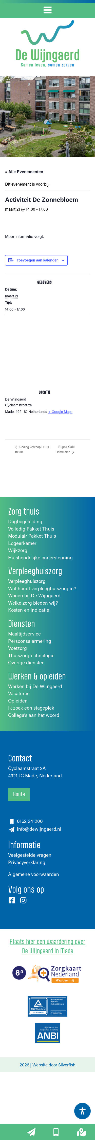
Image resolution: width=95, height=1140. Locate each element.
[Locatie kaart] (47, 351)
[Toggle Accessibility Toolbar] (82, 1111)
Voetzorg (17, 648)
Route (19, 794)
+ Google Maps (60, 411)
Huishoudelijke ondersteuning (40, 557)
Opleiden (18, 700)
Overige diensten (26, 662)
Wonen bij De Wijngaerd (34, 595)
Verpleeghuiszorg (27, 581)
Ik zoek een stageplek (31, 708)
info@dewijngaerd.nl (38, 829)
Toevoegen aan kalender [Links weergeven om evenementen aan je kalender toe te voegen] (37, 260)
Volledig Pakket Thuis (31, 528)
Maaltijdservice (24, 633)
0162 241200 (30, 821)
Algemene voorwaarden (33, 874)
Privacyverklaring (26, 862)
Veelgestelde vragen (29, 855)
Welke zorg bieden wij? (33, 603)
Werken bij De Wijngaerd (35, 686)
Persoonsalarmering (29, 641)
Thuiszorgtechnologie (31, 655)
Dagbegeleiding (25, 521)
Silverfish (66, 1064)
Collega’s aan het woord (33, 715)
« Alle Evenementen (24, 172)
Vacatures (18, 693)
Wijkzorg (17, 550)
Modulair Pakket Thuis (32, 536)
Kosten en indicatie (28, 610)
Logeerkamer (22, 543)
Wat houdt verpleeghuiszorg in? (42, 588)
